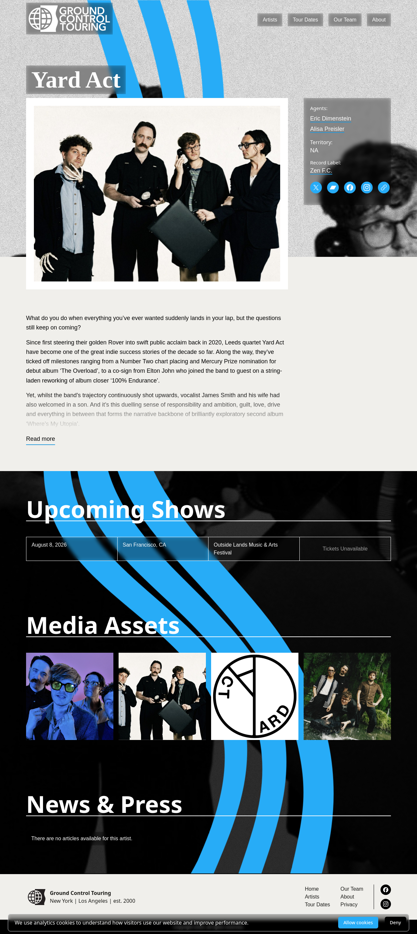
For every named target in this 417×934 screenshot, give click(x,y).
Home (312, 889)
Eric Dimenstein (330, 118)
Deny (395, 922)
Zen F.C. (321, 170)
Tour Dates (305, 19)
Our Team (345, 19)
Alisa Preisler (327, 129)
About (379, 19)
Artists (270, 19)
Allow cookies (358, 922)
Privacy (348, 904)
